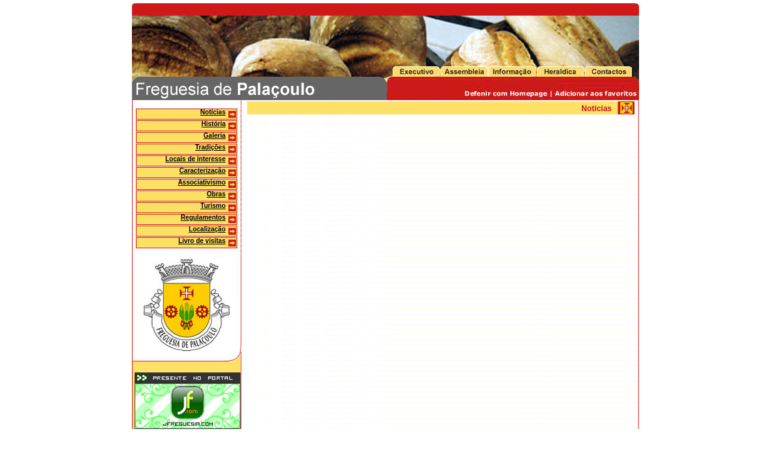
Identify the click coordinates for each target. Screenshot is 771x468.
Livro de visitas (202, 240)
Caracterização (202, 170)
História (214, 123)
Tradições (210, 147)
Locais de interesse (195, 158)
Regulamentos (203, 217)
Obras (216, 194)
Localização (207, 229)
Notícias (213, 112)
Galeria (214, 135)
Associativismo (202, 182)
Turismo (213, 205)
